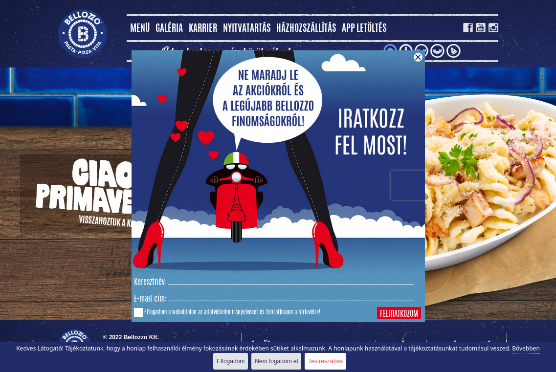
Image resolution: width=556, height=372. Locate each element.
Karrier (203, 29)
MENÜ (140, 29)
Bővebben (526, 348)
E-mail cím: (150, 299)
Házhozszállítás (306, 29)
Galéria (169, 29)
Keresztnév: (150, 282)
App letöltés (364, 29)
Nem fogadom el (276, 361)
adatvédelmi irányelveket (231, 312)
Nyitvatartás (246, 29)
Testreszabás (325, 361)
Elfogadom (231, 361)
